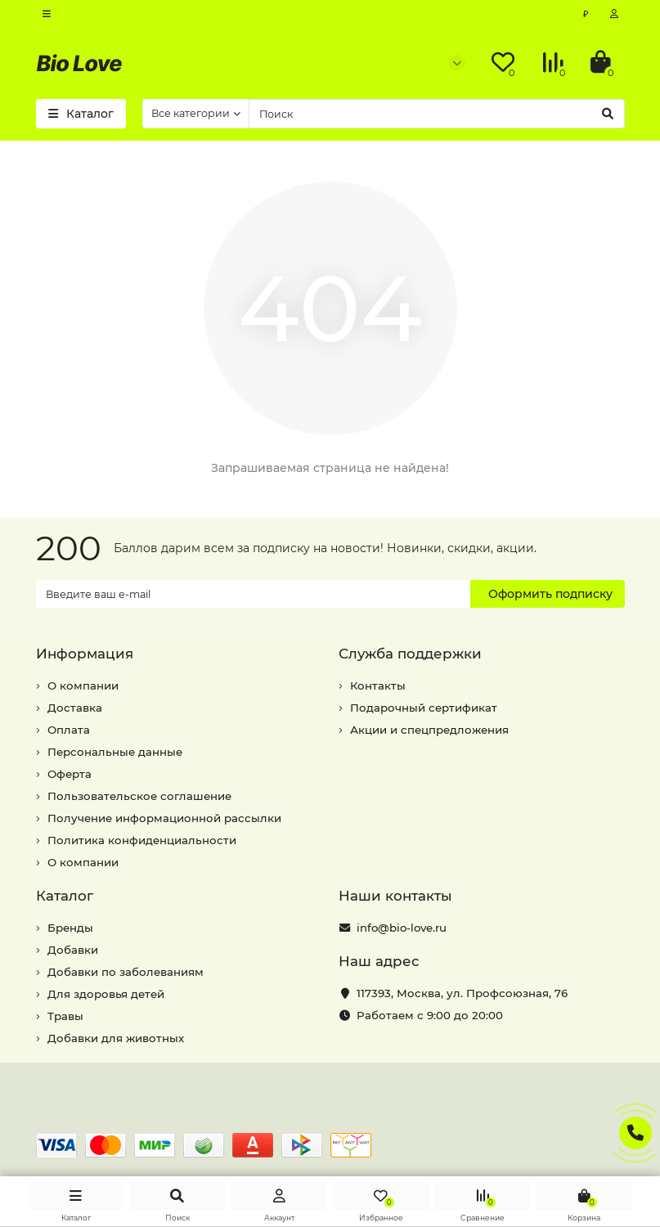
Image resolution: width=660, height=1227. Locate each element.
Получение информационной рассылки (164, 818)
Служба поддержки (410, 653)
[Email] (253, 594)
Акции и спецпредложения (429, 729)
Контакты (378, 685)
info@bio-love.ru (402, 927)
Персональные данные (114, 751)
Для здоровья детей (105, 993)
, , (462, 993)
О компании (83, 685)
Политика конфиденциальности (141, 840)
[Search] (437, 113)
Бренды (70, 927)
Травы (65, 1015)
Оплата (68, 729)
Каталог (64, 896)
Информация (84, 653)
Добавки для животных (115, 1038)
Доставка (74, 707)
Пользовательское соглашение (139, 795)
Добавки (72, 949)
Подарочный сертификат (423, 707)
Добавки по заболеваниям (125, 971)
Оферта (69, 773)
